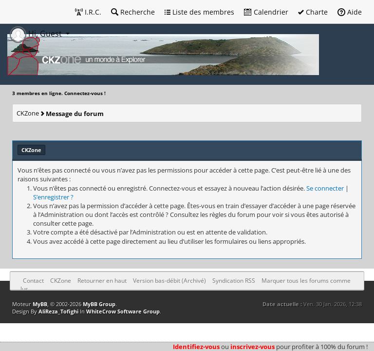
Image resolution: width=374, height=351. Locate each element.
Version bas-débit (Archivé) (169, 280)
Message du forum (75, 113)
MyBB (40, 304)
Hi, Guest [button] (37, 33)
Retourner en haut (102, 280)
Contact (33, 280)
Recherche (133, 12)
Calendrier (266, 12)
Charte (313, 12)
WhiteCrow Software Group (123, 311)
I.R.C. (88, 12)
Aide (349, 12)
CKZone (28, 113)
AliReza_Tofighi (58, 311)
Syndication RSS (233, 280)
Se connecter (325, 188)
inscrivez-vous (252, 346)
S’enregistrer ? (53, 197)
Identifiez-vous (196, 346)
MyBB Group (99, 304)
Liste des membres (199, 12)
